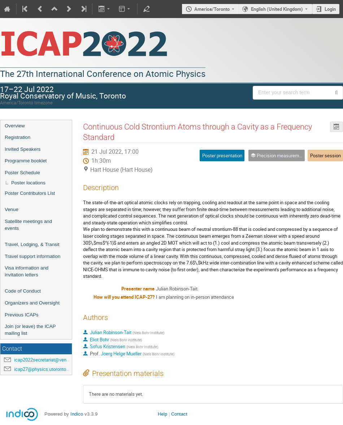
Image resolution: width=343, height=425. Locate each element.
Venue (11, 209)
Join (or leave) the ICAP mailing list (30, 330)
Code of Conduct (23, 291)
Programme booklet (26, 160)
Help (162, 414)
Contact (179, 414)
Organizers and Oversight (32, 303)
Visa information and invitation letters (26, 271)
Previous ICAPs (21, 314)
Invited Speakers (22, 149)
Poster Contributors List (30, 193)
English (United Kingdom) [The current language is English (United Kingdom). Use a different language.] (277, 9)
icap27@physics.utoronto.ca (43, 369)
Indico (76, 414)
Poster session (325, 155)
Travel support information (32, 256)
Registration (17, 137)
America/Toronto (212, 9)
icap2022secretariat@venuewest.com (53, 359)
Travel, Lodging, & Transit (32, 244)
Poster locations (28, 182)
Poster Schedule (22, 172)
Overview (15, 125)
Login (330, 9)
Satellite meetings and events (28, 225)
